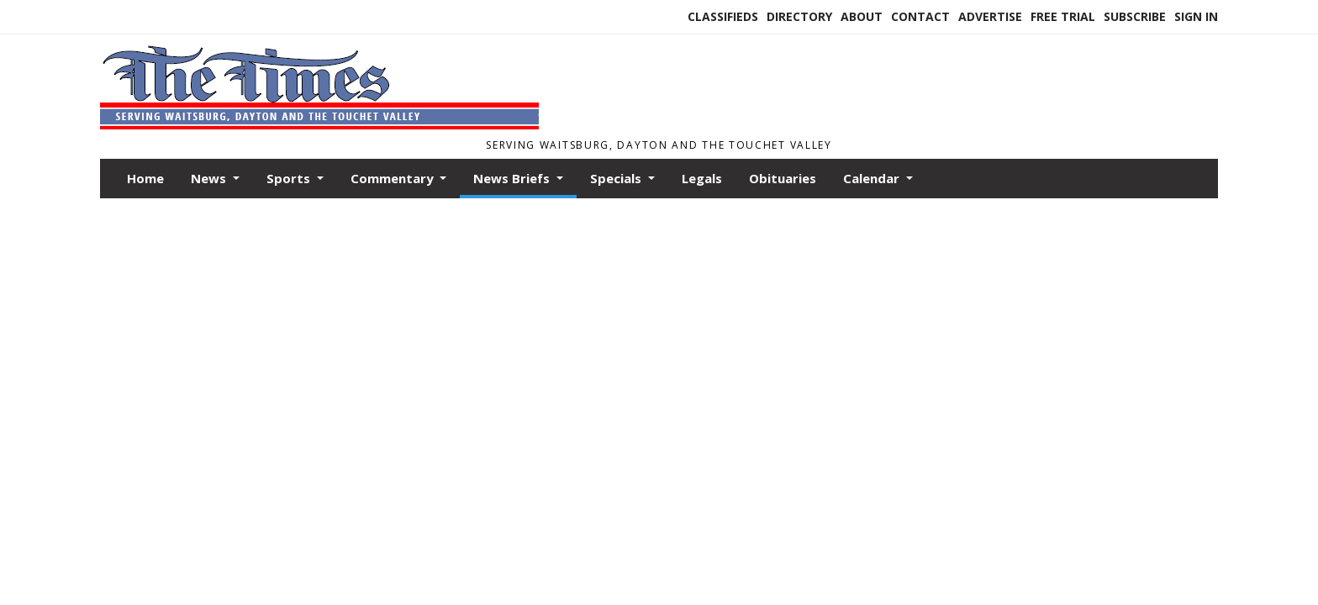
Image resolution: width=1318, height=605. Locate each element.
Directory (799, 16)
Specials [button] (617, 178)
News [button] (210, 178)
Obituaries (782, 178)
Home (145, 178)
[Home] (319, 124)
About (862, 16)
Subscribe (1135, 16)
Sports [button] (290, 178)
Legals (702, 178)
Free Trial (1063, 16)
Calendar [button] (873, 178)
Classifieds (723, 16)
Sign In (1196, 16)
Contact (920, 16)
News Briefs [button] (513, 178)
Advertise (990, 16)
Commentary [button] (394, 178)
